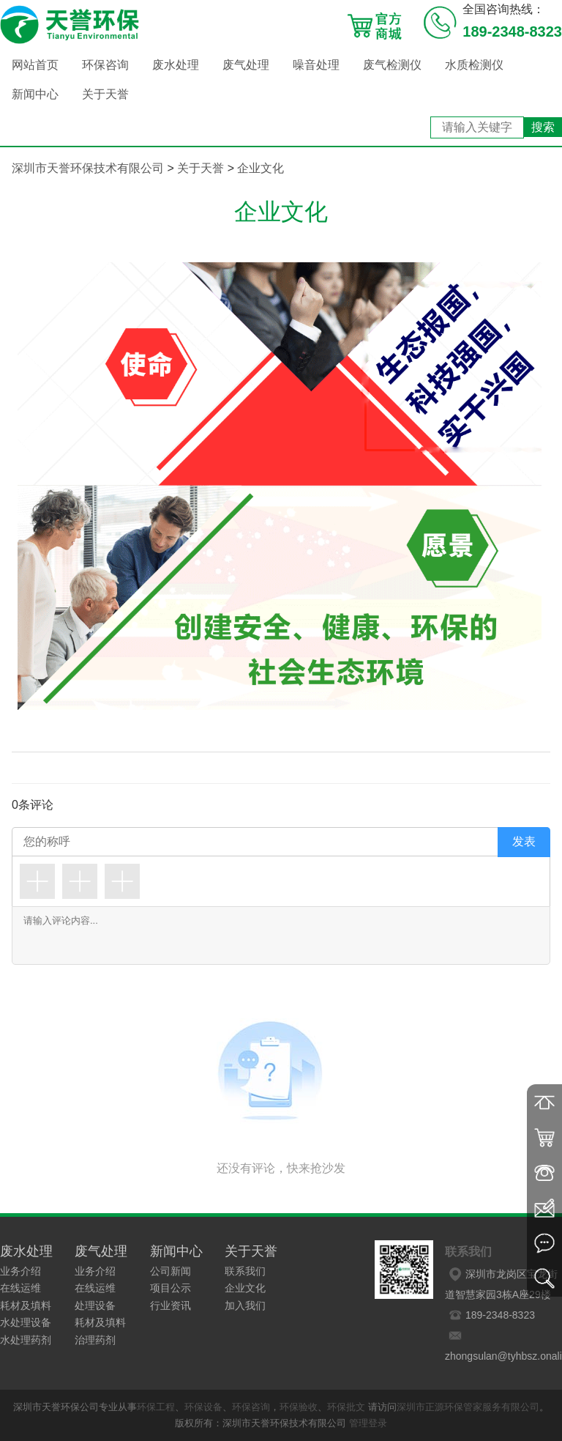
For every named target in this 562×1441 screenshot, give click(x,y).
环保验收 (299, 1406)
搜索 (543, 127)
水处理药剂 (25, 1340)
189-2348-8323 (490, 1315)
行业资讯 (170, 1305)
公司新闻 (170, 1271)
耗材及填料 (25, 1305)
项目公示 (170, 1288)
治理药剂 (95, 1340)
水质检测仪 (474, 65)
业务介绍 (20, 1271)
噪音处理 (316, 65)
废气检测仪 (392, 65)
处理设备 (95, 1305)
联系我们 (245, 1271)
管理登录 (368, 1423)
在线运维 (20, 1288)
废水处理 (175, 65)
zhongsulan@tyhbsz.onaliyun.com (503, 1343)
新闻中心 (35, 94)
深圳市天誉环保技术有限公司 (88, 168)
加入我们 (245, 1305)
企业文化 (260, 168)
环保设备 (203, 1406)
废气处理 (245, 65)
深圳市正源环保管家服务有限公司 (468, 1406)
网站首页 (35, 65)
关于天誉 (105, 94)
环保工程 (156, 1406)
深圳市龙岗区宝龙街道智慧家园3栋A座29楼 (501, 1282)
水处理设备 (25, 1322)
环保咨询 (105, 65)
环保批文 (346, 1406)
